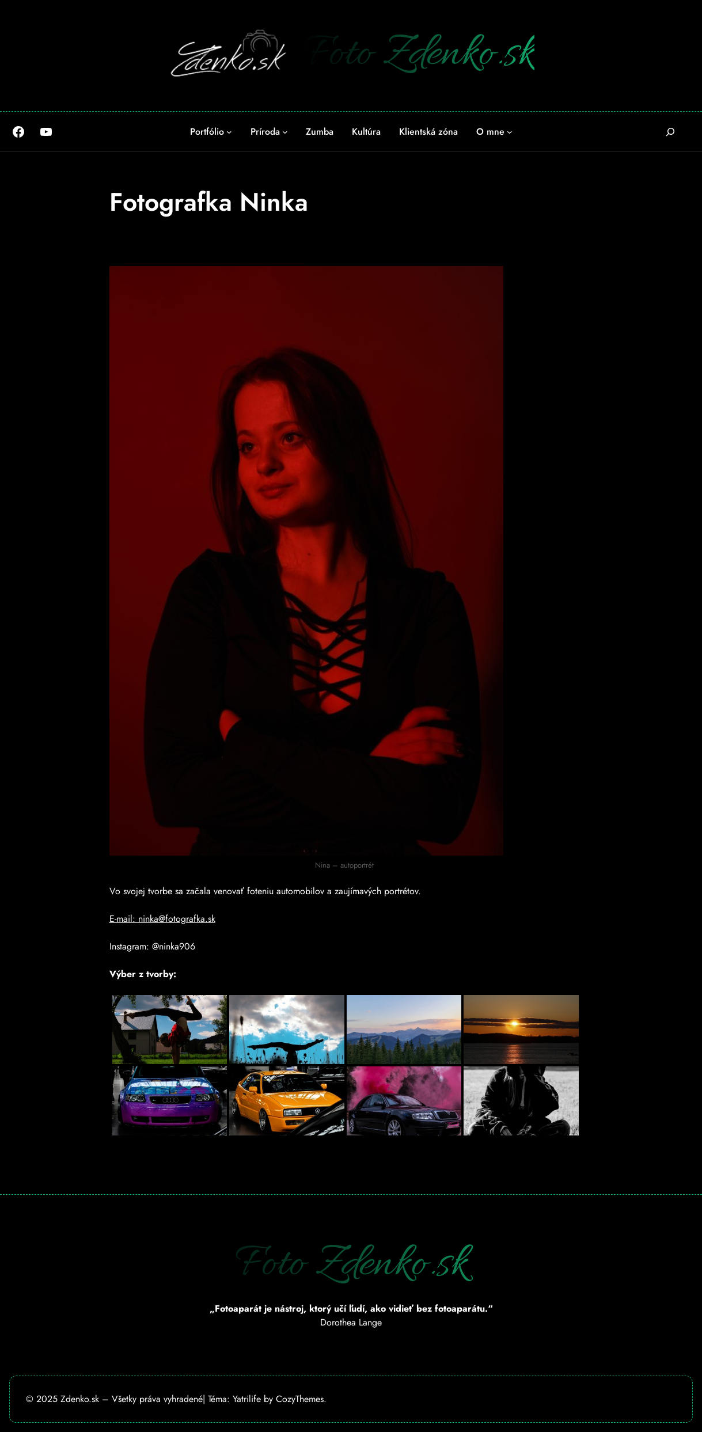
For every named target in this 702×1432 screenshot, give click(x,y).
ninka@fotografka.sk (176, 918)
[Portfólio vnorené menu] (229, 132)
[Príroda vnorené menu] (285, 132)
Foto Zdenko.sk (418, 55)
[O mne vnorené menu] (510, 132)
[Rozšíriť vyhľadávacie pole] (670, 131)
